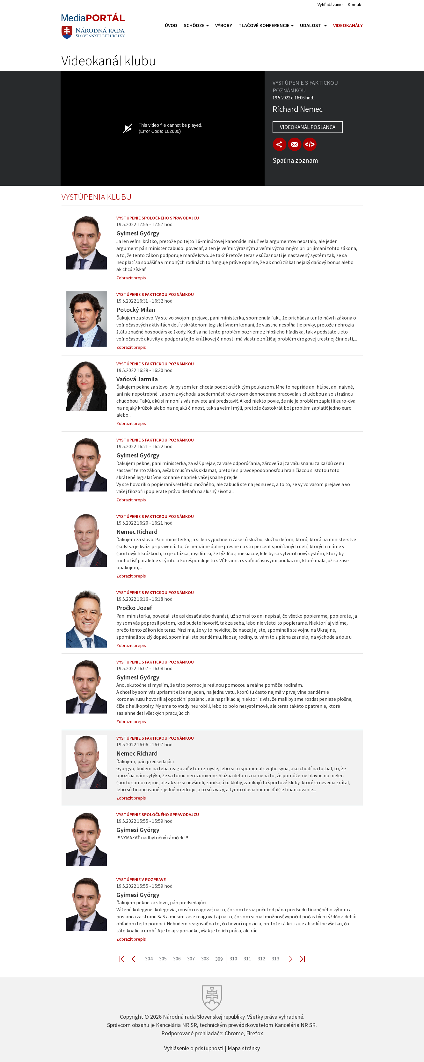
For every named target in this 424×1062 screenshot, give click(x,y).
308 (205, 958)
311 (247, 958)
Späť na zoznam (295, 160)
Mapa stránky (244, 1047)
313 (275, 958)
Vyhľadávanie (330, 4)
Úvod (171, 25)
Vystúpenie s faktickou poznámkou (155, 294)
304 (149, 958)
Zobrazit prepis (131, 278)
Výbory (223, 25)
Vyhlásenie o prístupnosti (193, 1047)
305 (163, 958)
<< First (126, 959)
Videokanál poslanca (307, 127)
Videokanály (348, 25)
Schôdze (196, 25)
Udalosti (313, 25)
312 (261, 958)
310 (233, 958)
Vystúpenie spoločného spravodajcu (157, 218)
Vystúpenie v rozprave (141, 879)
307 (191, 958)
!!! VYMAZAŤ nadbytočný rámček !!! (152, 838)
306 (177, 958)
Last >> (299, 959)
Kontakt (355, 4)
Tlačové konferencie (266, 25)
